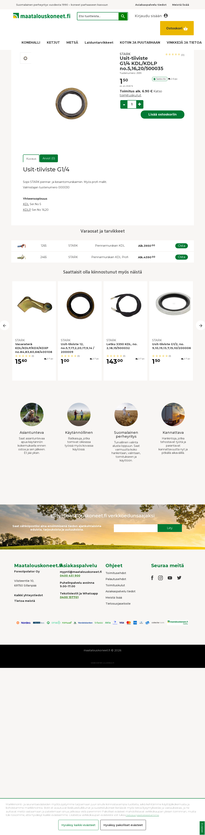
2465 (43, 257)
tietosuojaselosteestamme (142, 815)
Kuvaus (31, 158)
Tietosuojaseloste (118, 603)
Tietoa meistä (24, 601)
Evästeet (202, 828)
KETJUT (53, 42)
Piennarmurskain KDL (110, 245)
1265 (43, 245)
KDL (26, 204)
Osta (181, 246)
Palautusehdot (116, 579)
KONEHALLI (31, 42)
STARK (125, 54)
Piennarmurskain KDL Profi (109, 257)
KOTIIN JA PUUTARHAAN (140, 42)
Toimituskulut (115, 585)
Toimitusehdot (116, 573)
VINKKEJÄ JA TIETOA (184, 42)
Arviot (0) (49, 158)
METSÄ (72, 42)
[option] (25, 58)
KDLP (27, 210)
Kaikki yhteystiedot (28, 595)
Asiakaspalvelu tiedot (120, 591)
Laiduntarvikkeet (99, 42)
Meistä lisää (114, 597)
